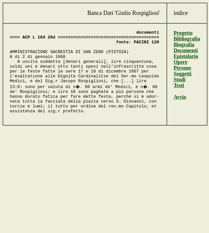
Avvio (181, 97)
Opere (182, 62)
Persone (184, 68)
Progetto (184, 33)
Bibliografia (188, 38)
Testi (180, 85)
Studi (181, 79)
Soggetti (184, 73)
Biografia (185, 44)
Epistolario (187, 56)
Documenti (187, 50)
